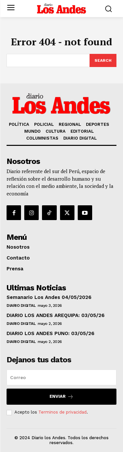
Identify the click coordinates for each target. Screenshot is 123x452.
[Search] (103, 60)
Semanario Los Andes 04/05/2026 (49, 297)
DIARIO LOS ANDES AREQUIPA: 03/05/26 (56, 315)
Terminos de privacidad (62, 412)
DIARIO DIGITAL (21, 305)
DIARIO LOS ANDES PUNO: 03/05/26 (50, 333)
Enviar (61, 397)
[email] (61, 377)
